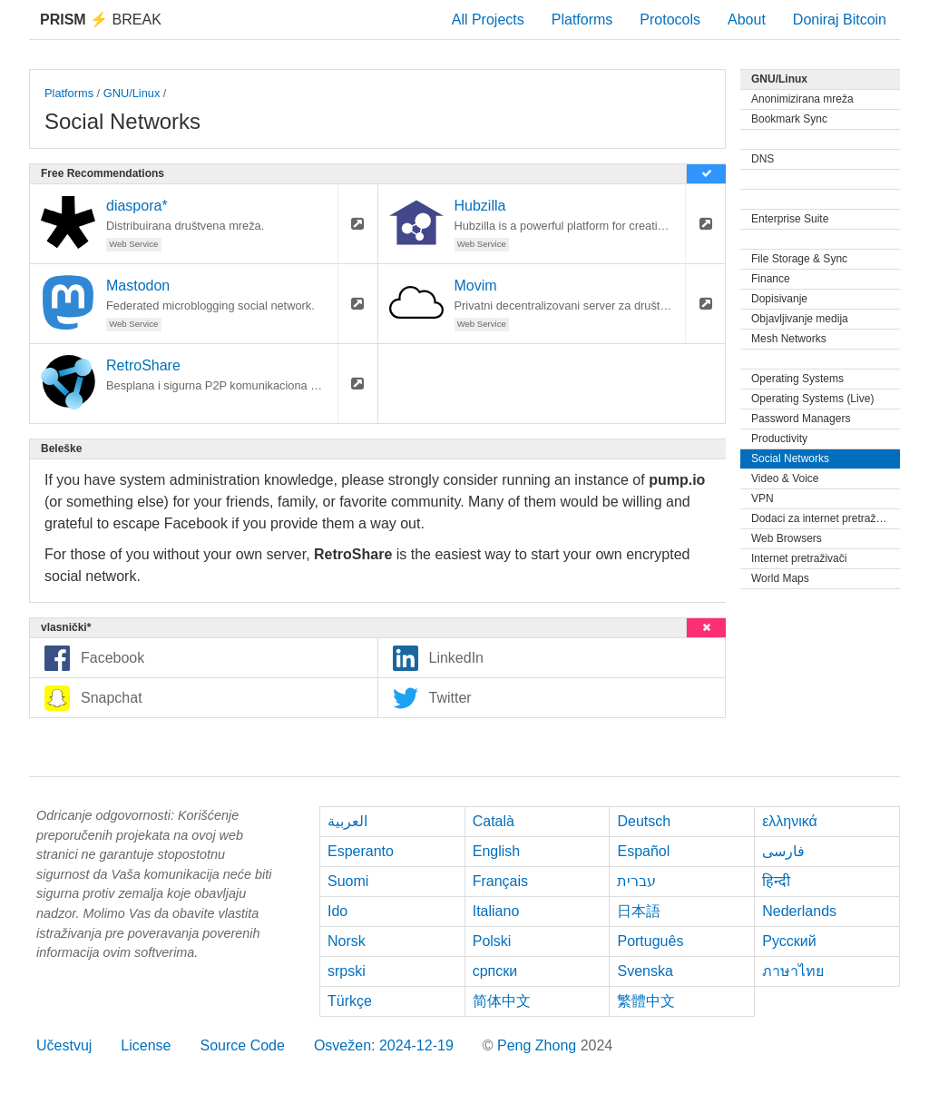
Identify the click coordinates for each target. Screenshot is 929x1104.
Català (493, 821)
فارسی (783, 851)
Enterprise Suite (789, 218)
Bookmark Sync (789, 119)
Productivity (779, 438)
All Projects (488, 19)
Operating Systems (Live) (812, 398)
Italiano (496, 911)
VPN (762, 498)
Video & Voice (785, 478)
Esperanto (361, 851)
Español (643, 851)
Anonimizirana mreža (802, 99)
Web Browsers (786, 538)
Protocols (670, 19)
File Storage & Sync (799, 258)
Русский (789, 941)
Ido (337, 911)
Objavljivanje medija (799, 318)
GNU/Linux (132, 93)
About (747, 19)
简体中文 (502, 1001)
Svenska (644, 971)
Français (500, 881)
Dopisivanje (779, 298)
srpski (347, 971)
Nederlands (799, 911)
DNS (762, 159)
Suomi (348, 881)
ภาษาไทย (793, 971)
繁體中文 (646, 1001)
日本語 (638, 911)
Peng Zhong (539, 1045)
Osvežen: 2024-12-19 (384, 1045)
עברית (636, 881)
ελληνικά (789, 821)
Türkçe (350, 1001)
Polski (492, 941)
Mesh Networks (788, 338)
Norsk (347, 941)
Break (100, 19)
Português (650, 941)
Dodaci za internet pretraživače (825, 518)
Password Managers (800, 418)
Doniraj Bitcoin (839, 19)
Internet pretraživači (798, 558)
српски (495, 971)
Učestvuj (64, 1045)
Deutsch (643, 821)
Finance (770, 278)
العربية (347, 821)
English (496, 851)
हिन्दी (776, 881)
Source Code (242, 1045)
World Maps (780, 578)
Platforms (582, 19)
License (146, 1045)
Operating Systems (797, 378)
